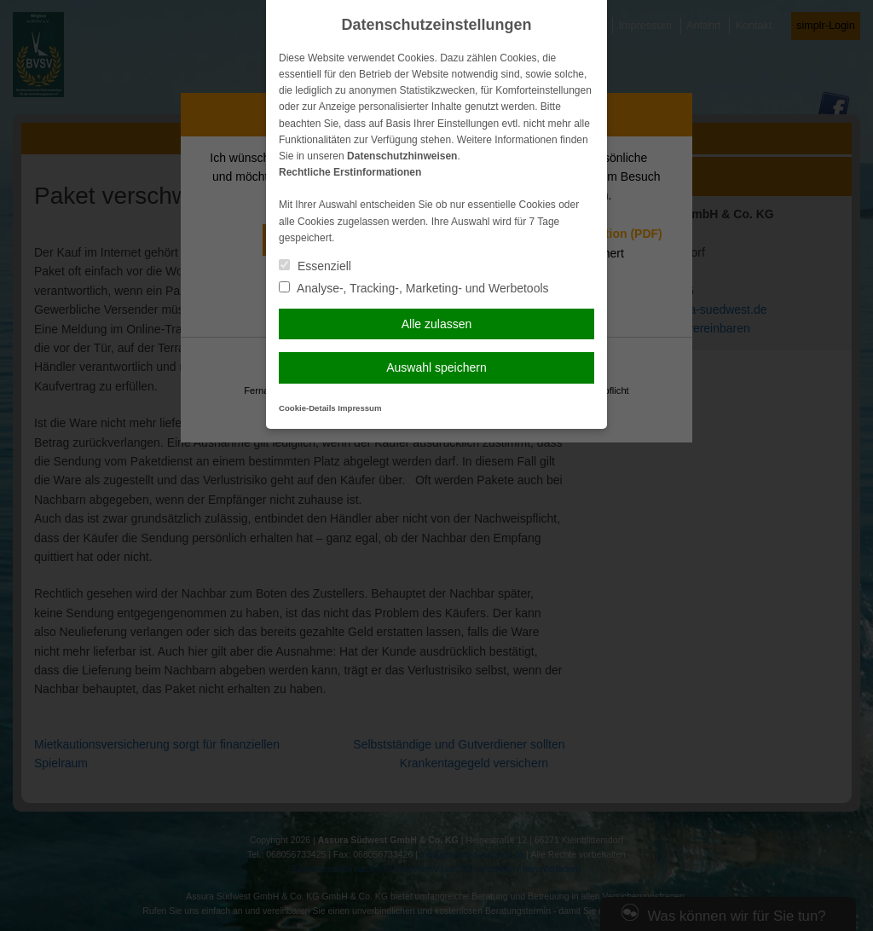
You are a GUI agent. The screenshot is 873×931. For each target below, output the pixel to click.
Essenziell (315, 266)
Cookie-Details (307, 408)
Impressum (359, 408)
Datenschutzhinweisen (402, 156)
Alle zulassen (437, 324)
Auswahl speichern (436, 367)
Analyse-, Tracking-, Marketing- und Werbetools (414, 288)
